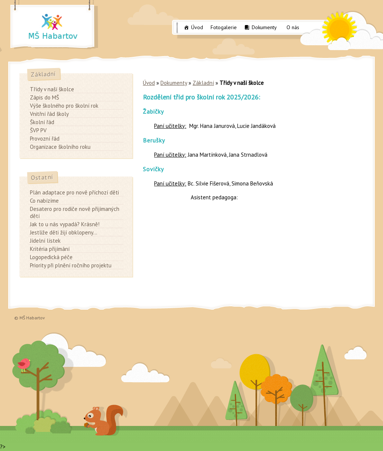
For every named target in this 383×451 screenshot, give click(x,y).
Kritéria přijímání (50, 248)
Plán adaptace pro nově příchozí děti (74, 192)
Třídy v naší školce (52, 89)
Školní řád (42, 122)
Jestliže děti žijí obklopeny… (63, 232)
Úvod (197, 27)
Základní (203, 82)
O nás (293, 27)
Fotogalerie (224, 27)
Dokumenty (264, 27)
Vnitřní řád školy (49, 113)
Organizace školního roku (60, 146)
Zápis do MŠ (44, 97)
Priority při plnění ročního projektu (70, 265)
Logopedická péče (51, 257)
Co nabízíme (44, 200)
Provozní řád (44, 138)
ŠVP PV (38, 130)
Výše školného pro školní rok (64, 105)
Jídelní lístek (45, 240)
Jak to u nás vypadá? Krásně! (64, 224)
